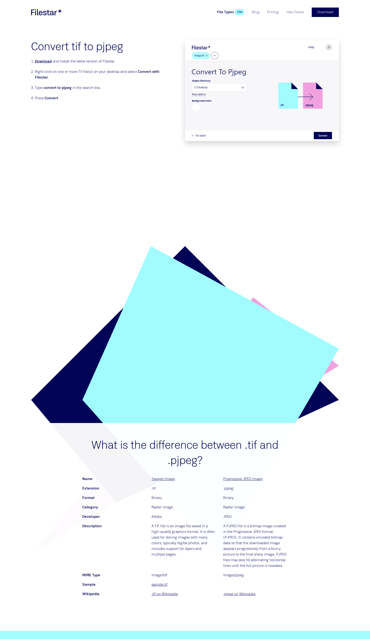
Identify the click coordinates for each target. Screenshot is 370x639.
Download (43, 61)
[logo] (46, 12)
